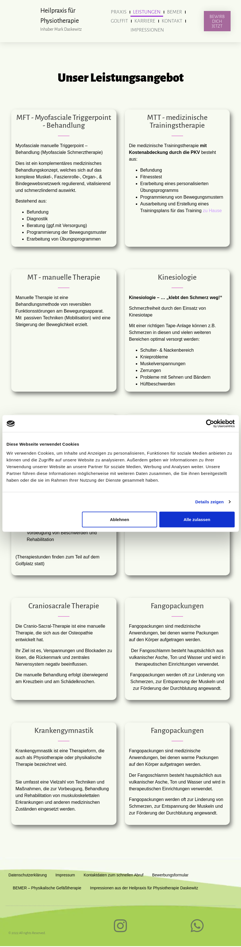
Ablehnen (119, 519)
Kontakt (172, 21)
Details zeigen (209, 501)
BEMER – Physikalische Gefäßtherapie (47, 888)
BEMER (174, 12)
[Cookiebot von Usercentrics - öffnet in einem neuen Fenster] (210, 423)
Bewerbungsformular (170, 875)
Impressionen (147, 30)
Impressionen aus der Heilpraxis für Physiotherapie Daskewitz (144, 888)
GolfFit (119, 21)
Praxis (119, 12)
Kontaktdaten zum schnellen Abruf (113, 875)
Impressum (65, 875)
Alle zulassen (197, 519)
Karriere (144, 21)
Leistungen (147, 12)
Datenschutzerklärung (27, 875)
